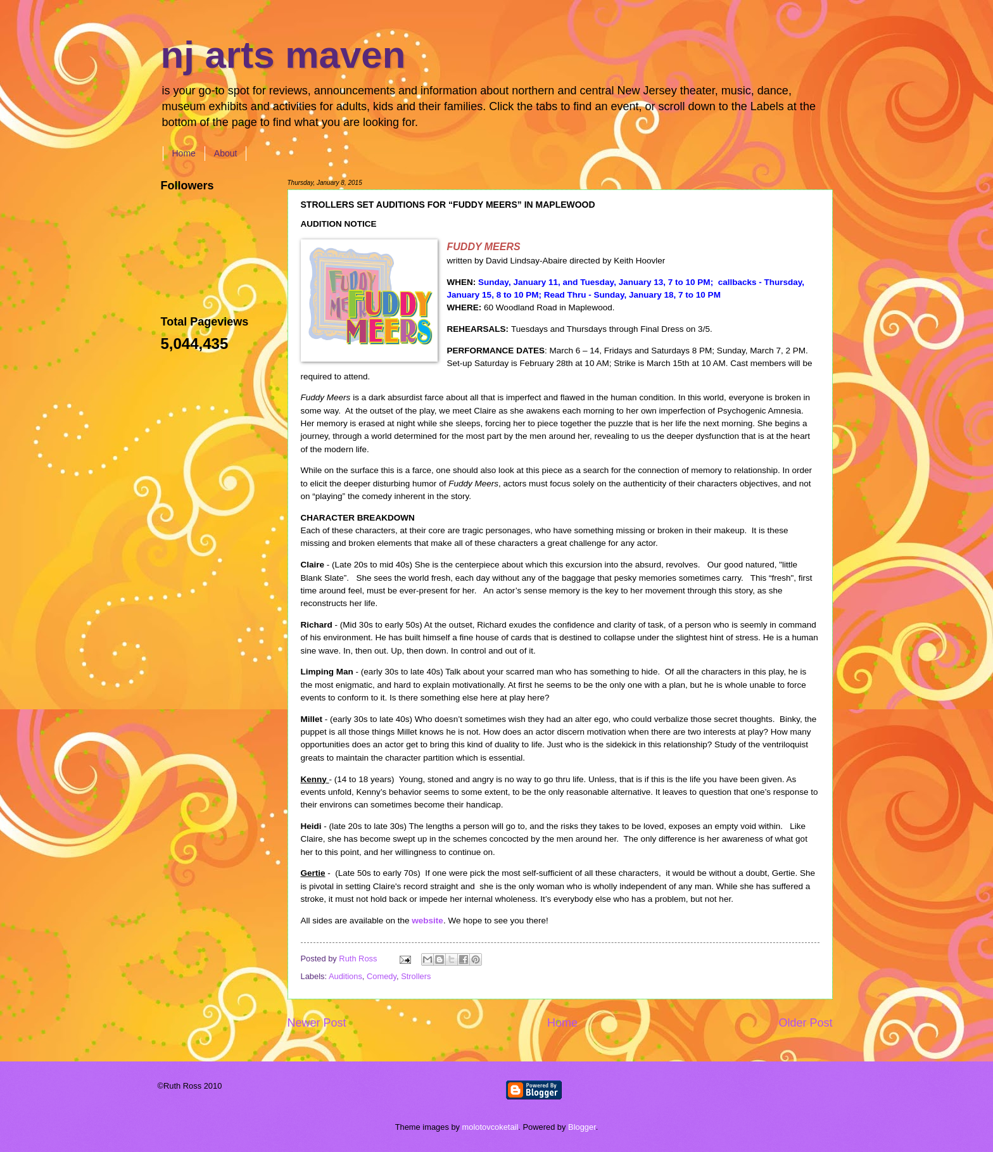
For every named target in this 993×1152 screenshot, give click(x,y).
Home (184, 153)
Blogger (582, 1127)
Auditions (345, 976)
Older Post (805, 1022)
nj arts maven (283, 55)
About (225, 153)
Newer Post (317, 1022)
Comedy (381, 976)
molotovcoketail (490, 1127)
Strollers (416, 976)
